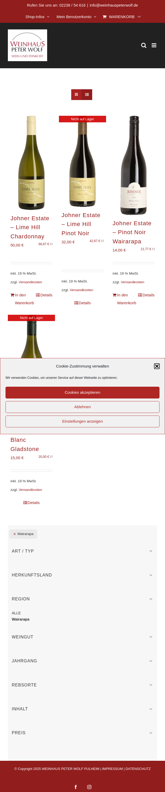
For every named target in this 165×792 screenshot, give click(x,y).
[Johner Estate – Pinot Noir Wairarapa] (133, 165)
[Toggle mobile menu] (154, 45)
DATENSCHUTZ (138, 769)
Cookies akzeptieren (82, 392)
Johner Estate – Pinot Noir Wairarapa (132, 232)
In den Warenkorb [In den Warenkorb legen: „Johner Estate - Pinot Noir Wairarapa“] (125, 299)
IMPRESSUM (112, 769)
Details (46, 295)
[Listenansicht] (87, 95)
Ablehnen (82, 407)
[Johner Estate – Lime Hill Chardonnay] (31, 163)
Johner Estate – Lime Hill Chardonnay (30, 227)
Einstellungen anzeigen (82, 421)
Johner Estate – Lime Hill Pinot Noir (81, 224)
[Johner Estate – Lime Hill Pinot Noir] (82, 161)
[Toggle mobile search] (143, 45)
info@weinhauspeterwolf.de (114, 5)
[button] (157, 366)
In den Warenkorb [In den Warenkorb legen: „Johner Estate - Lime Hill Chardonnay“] (23, 299)
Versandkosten (30, 282)
